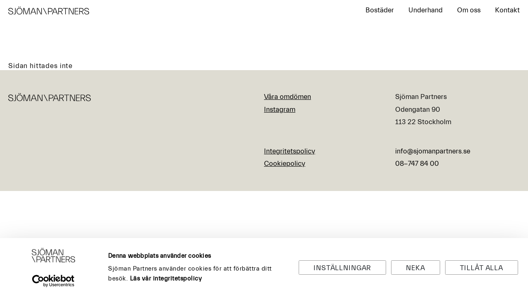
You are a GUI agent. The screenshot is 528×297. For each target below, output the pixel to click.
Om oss (469, 10)
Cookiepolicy (284, 163)
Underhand (425, 10)
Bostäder (379, 10)
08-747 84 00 (417, 163)
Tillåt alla (481, 268)
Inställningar (342, 268)
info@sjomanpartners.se (432, 151)
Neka (415, 268)
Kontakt (507, 10)
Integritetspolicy (289, 151)
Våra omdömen (287, 97)
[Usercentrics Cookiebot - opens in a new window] (53, 281)
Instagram (279, 109)
